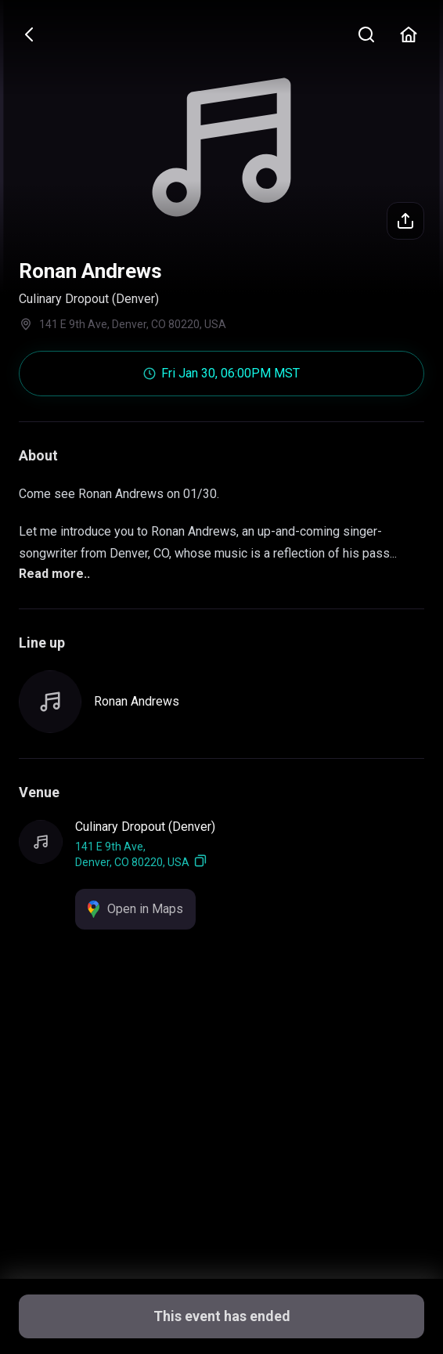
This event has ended (221, 1316)
